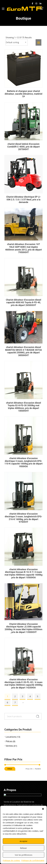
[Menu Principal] (3, 9)
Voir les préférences (23, 855)
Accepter (23, 841)
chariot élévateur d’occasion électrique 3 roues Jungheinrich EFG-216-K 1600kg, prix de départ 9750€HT (23, 517)
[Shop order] (17, 42)
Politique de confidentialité (32, 860)
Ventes (9, 745)
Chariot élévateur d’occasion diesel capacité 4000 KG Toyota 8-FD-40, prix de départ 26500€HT (23, 302)
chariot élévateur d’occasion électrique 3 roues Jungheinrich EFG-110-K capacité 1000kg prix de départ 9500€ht (23, 462)
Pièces (9, 741)
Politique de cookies (11, 860)
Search (37, 716)
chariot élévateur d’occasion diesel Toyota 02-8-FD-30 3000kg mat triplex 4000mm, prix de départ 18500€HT (23, 406)
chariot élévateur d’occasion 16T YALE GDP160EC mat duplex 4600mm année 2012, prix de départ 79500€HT (23, 248)
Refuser (23, 848)
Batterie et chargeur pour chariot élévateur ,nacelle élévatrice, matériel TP (23, 94)
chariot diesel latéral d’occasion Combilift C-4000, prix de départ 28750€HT (23, 147)
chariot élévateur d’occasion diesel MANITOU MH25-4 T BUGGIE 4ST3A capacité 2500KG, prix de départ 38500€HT (23, 351)
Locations (11, 736)
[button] (43, 809)
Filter (10, 769)
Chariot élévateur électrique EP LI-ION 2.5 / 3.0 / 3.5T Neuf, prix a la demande (23, 199)
